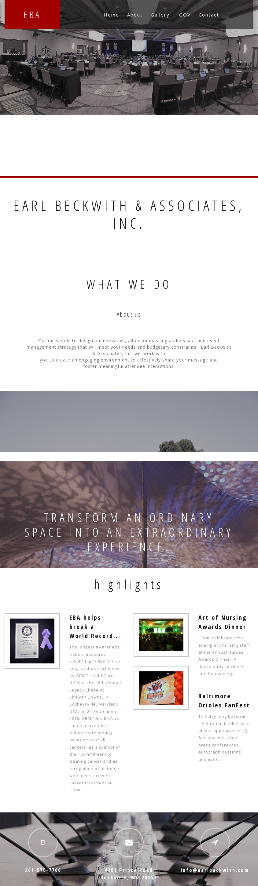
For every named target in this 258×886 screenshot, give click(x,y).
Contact (209, 15)
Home (111, 15)
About (135, 15)
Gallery (160, 15)
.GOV (184, 15)
